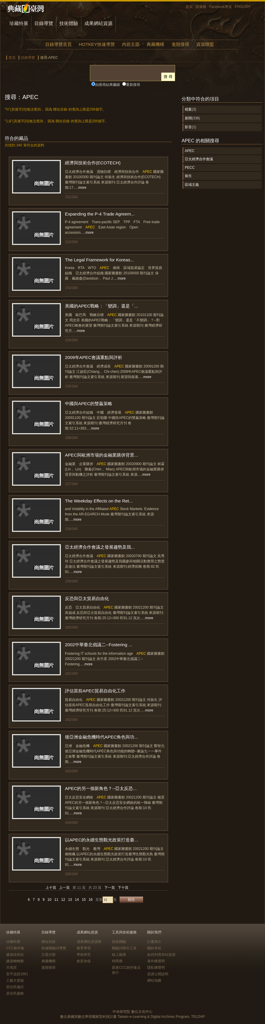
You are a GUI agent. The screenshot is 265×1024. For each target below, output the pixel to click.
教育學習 (84, 948)
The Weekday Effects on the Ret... (99, 500)
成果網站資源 (98, 23)
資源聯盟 (205, 44)
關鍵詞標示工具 (124, 948)
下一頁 (109, 888)
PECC (189, 168)
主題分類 (48, 955)
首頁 (189, 7)
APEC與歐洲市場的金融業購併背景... (101, 454)
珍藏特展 (18, 23)
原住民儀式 (15, 987)
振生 (188, 176)
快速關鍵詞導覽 (53, 948)
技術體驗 (68, 23)
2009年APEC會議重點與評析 (93, 357)
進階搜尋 (180, 44)
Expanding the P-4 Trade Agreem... (100, 213)
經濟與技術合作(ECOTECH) (92, 162)
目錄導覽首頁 (58, 44)
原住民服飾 (15, 993)
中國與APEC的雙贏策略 (88, 403)
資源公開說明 (157, 974)
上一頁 (64, 888)
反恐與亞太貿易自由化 (87, 598)
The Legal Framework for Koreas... (99, 259)
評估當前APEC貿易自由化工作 (95, 690)
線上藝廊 (119, 955)
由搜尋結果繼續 (107, 85)
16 (91, 900)
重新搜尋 (133, 85)
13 (70, 900)
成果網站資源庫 (89, 942)
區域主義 (192, 185)
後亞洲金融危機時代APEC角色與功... (101, 736)
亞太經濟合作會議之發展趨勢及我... (100, 546)
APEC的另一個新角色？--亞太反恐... (101, 788)
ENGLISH (242, 6)
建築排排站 (15, 955)
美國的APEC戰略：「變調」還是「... (101, 305)
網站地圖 (154, 980)
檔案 (188, 109)
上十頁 (51, 888)
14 (77, 900)
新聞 (188, 118)
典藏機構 (155, 44)
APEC (189, 151)
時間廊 (117, 961)
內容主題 (131, 44)
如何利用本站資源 (161, 955)
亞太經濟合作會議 (199, 159)
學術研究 (84, 955)
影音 (188, 127)
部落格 (201, 7)
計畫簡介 (154, 942)
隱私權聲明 (156, 967)
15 (83, 900)
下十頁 (123, 888)
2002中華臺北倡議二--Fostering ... (98, 644)
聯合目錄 (48, 942)
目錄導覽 (43, 23)
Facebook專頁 (220, 7)
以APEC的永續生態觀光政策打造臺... (101, 839)
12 (63, 900)
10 (49, 900)
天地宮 (11, 967)
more (82, 188)
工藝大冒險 (15, 980)
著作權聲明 (156, 961)
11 (56, 900)
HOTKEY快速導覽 (97, 44)
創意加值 (84, 961)
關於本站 (154, 948)
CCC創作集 (15, 948)
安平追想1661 (17, 974)
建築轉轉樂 (15, 961)
